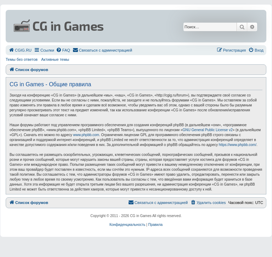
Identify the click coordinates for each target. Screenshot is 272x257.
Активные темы (55, 59)
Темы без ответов (22, 59)
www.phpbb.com (86, 135)
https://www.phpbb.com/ (237, 145)
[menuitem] (20, 50)
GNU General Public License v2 (208, 130)
